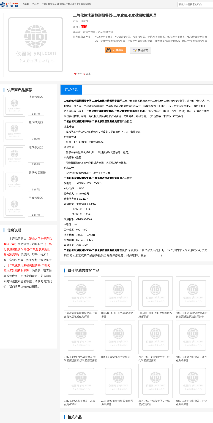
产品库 (35, 4)
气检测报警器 (122, 37)
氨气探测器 (36, 122)
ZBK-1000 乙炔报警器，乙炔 (79, 403)
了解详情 (36, 114)
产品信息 (71, 89)
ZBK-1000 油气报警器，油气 (191, 359)
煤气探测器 (36, 147)
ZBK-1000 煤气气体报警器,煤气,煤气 (80, 359)
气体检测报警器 (104, 37)
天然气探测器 (37, 172)
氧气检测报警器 (176, 37)
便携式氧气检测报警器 (167, 41)
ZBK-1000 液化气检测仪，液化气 (154, 359)
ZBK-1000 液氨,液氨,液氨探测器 (192, 315)
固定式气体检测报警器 (194, 41)
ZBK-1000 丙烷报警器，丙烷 (191, 403)
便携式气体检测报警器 (140, 41)
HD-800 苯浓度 (115, 357)
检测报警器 (139, 37)
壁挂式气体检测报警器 (112, 41)
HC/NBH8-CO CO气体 (117, 315)
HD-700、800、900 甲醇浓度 (155, 315)
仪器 (25, 4)
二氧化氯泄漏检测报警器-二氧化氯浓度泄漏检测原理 (66, 4)
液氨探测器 (36, 96)
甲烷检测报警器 (156, 37)
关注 (77, 73)
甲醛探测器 (36, 197)
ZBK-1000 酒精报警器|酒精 (117, 403)
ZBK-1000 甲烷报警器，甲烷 (154, 403)
